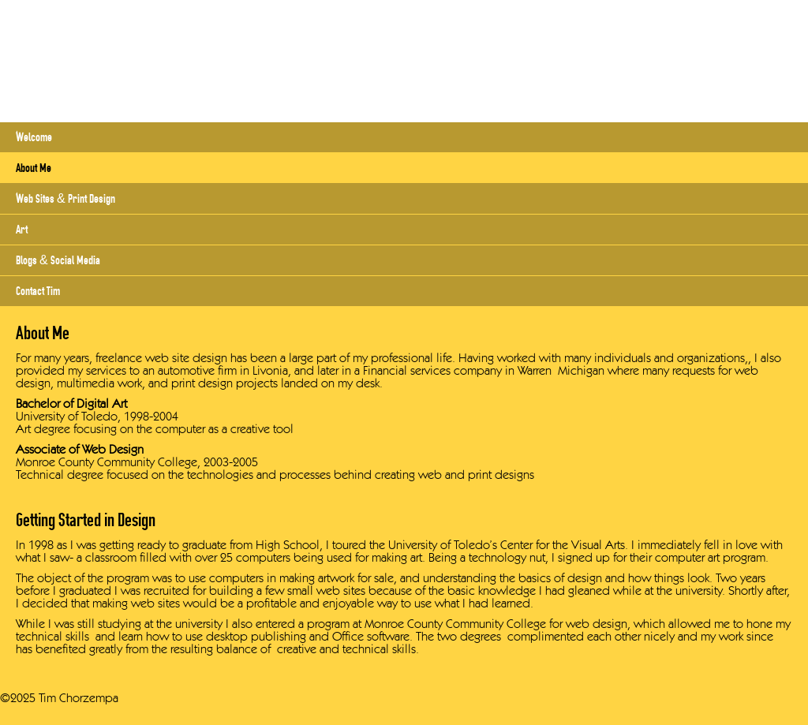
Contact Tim (38, 290)
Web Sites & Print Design (65, 198)
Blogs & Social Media (58, 260)
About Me (33, 167)
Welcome (34, 137)
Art (22, 229)
